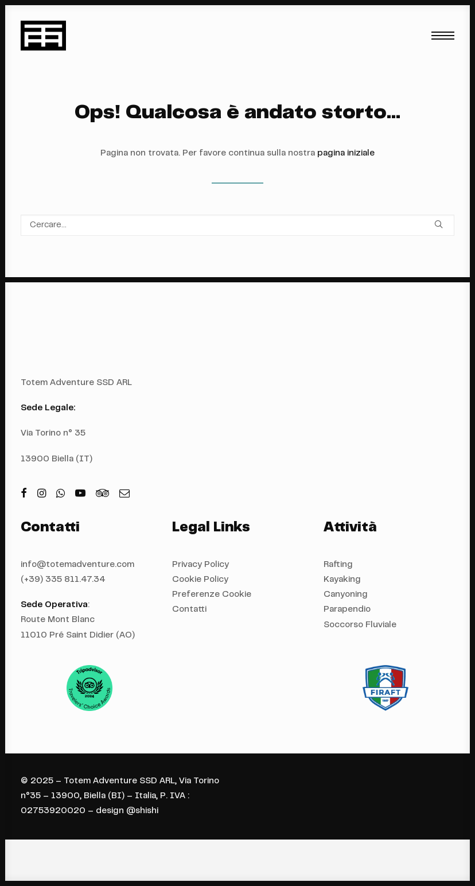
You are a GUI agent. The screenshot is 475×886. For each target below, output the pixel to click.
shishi (146, 811)
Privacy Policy (200, 565)
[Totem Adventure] (43, 35)
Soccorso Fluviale (360, 625)
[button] (443, 35)
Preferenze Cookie (211, 595)
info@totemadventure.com (77, 565)
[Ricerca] (237, 225)
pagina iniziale (346, 153)
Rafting (338, 565)
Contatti (189, 609)
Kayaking (342, 580)
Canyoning (346, 595)
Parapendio (347, 609)
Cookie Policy (200, 580)
